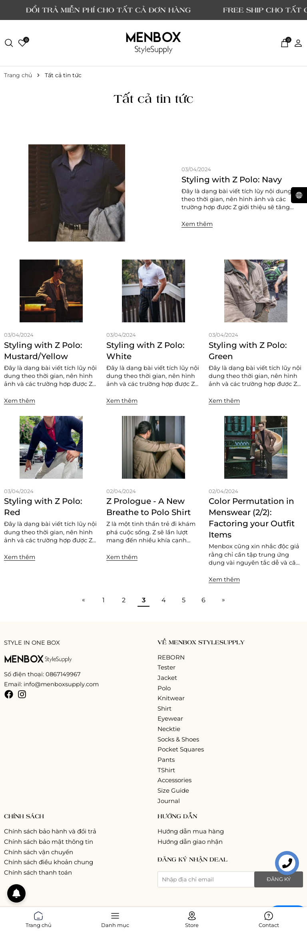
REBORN (171, 657)
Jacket (167, 677)
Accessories (174, 780)
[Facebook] (9, 694)
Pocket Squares (180, 749)
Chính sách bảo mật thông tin (48, 841)
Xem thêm (197, 224)
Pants (166, 759)
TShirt (166, 770)
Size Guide (173, 790)
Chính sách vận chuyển (38, 852)
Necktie (168, 729)
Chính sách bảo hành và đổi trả (50, 831)
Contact (269, 918)
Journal (168, 801)
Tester (166, 667)
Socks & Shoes (178, 739)
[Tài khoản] (298, 42)
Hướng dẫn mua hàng (190, 831)
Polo (164, 688)
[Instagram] (22, 694)
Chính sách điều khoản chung (48, 862)
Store (192, 918)
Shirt (164, 708)
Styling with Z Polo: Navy (231, 179)
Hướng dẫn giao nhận (190, 841)
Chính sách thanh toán (38, 872)
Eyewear (170, 718)
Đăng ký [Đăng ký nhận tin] (279, 879)
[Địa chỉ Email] (230, 879)
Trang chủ (39, 918)
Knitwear (171, 698)
